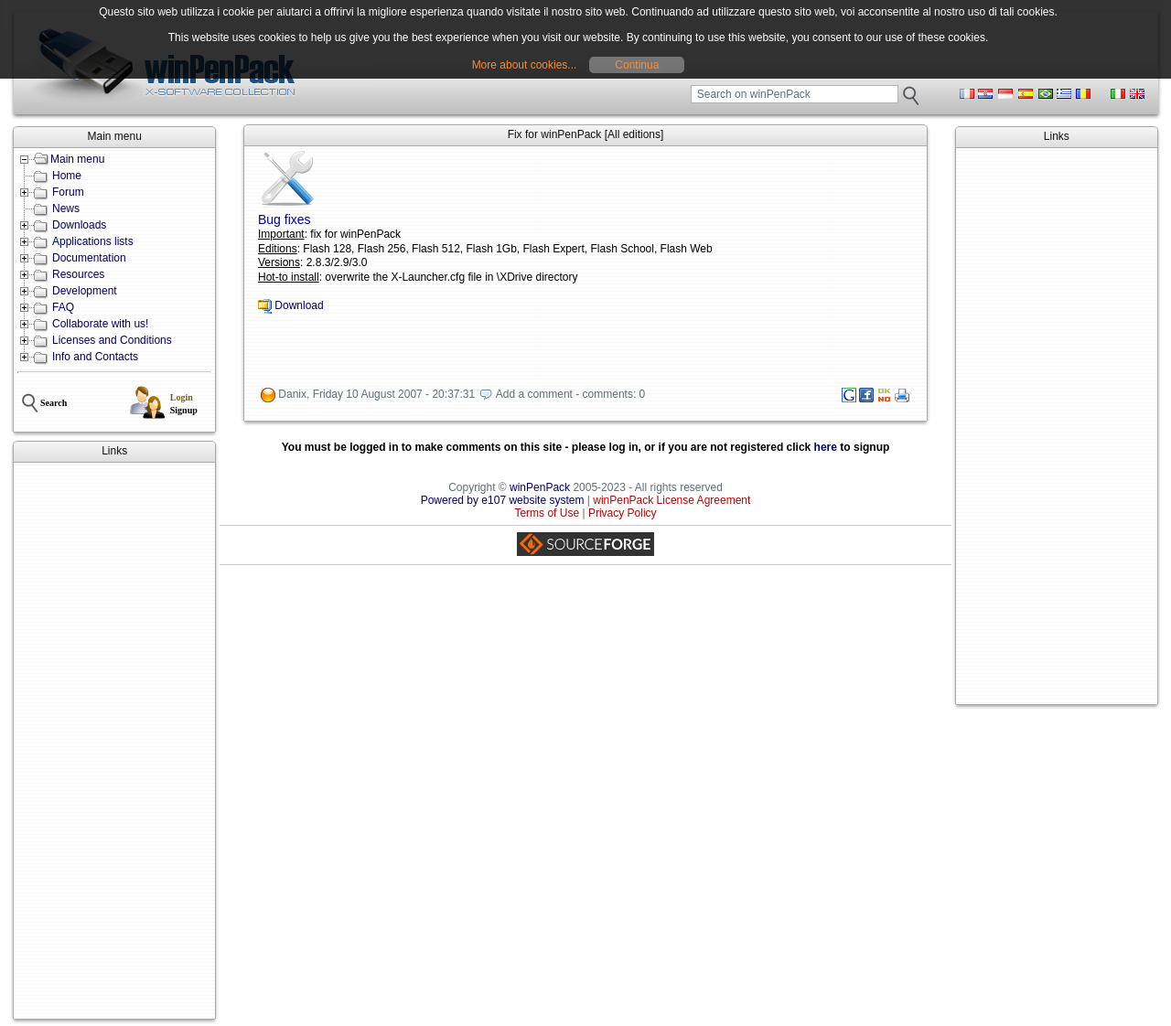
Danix (292, 395)
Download (298, 305)
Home (66, 175)
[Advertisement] (114, 740)
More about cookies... (524, 65)
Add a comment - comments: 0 (570, 395)
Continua (637, 65)
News (66, 208)
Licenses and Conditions (112, 340)
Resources (78, 274)
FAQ (63, 307)
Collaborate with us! (100, 323)
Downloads (79, 225)
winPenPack (540, 487)
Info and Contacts (95, 356)
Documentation (89, 257)
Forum (68, 192)
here (825, 447)
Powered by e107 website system (503, 500)
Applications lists (93, 241)
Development (84, 290)
